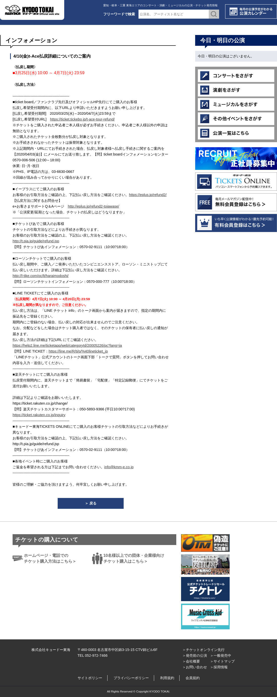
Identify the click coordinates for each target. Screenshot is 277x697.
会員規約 (193, 678)
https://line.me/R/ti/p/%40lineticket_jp (78, 351)
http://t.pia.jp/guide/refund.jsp (36, 241)
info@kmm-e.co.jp (118, 467)
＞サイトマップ (222, 661)
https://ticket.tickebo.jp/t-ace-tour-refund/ (82, 119)
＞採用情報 (219, 667)
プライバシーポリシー (131, 678)
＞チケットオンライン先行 (203, 650)
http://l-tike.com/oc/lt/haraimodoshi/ (40, 276)
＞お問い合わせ (194, 667)
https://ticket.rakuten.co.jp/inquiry (39, 415)
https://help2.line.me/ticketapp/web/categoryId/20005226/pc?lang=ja (67, 345)
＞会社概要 (191, 661)
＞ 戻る (90, 503)
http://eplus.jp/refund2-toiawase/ (93, 206)
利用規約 (167, 678)
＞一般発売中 (220, 655)
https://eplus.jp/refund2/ (148, 195)
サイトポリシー (90, 678)
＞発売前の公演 (194, 655)
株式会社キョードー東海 (50, 650)
